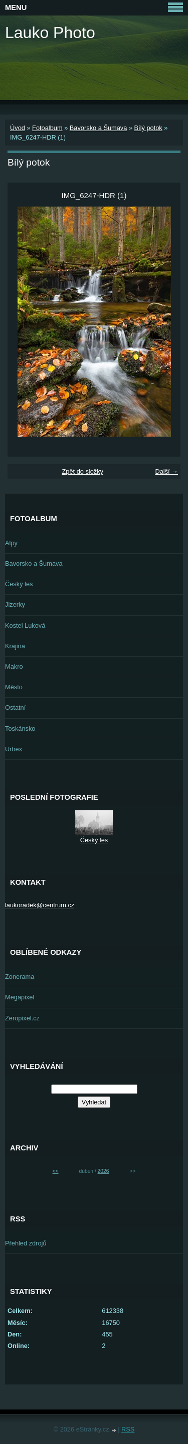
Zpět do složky (82, 471)
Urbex (13, 749)
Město (14, 687)
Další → (166, 471)
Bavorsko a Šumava (98, 128)
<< (56, 1171)
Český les (19, 584)
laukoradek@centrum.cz (39, 905)
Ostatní (15, 707)
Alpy (11, 543)
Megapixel (19, 997)
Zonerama (19, 976)
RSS (127, 1429)
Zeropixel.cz (22, 1018)
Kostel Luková (25, 625)
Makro (14, 666)
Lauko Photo (50, 33)
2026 (103, 1171)
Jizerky (15, 604)
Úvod (17, 128)
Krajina (15, 646)
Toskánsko (20, 728)
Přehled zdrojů (26, 1243)
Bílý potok (148, 128)
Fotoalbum (47, 128)
